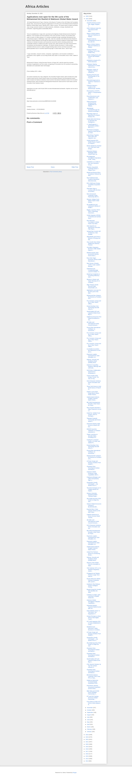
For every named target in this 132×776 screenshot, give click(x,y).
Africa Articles (37, 6)
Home (53, 167)
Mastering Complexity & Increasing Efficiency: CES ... (93, 275)
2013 (87, 761)
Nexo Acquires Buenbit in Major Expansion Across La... (94, 409)
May (88, 722)
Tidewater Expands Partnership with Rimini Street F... (94, 420)
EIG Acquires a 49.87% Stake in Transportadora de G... (94, 92)
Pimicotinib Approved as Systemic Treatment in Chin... (93, 81)
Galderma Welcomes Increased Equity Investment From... (92, 682)
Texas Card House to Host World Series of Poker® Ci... (94, 388)
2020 (87, 744)
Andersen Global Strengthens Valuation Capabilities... (93, 601)
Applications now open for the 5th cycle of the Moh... (94, 291)
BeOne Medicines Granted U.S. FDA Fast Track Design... (94, 147)
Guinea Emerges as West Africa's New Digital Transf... (94, 617)
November (90, 707)
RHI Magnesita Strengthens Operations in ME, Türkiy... (94, 158)
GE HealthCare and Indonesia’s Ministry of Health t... (93, 206)
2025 (87, 18)
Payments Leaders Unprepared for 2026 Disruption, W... (93, 356)
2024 (87, 734)
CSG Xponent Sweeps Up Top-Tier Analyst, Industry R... (94, 666)
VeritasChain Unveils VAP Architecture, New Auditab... (94, 233)
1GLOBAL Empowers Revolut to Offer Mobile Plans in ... (94, 249)
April (88, 724)
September (90, 712)
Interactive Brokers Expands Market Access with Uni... (94, 607)
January (89, 731)
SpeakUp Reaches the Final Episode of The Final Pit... (93, 76)
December (90, 20)
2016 (87, 753)
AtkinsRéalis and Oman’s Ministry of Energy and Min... (93, 238)
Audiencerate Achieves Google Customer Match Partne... (93, 398)
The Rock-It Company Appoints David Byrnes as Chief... (93, 131)
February (89, 729)
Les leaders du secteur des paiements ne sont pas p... (93, 350)
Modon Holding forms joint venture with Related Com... (94, 56)
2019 (87, 746)
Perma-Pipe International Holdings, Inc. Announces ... (93, 329)
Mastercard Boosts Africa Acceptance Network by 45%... (94, 174)
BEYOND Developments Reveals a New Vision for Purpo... (93, 404)
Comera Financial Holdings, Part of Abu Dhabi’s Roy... (93, 51)
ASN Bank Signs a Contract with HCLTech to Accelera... (93, 190)
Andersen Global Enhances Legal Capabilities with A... (93, 473)
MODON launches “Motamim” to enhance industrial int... (93, 430)
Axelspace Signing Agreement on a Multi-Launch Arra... (93, 65)
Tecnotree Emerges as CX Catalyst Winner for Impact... (94, 489)
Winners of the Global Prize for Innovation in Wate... (93, 564)
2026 (87, 16)
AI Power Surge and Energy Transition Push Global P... (94, 462)
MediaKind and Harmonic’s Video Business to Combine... (94, 628)
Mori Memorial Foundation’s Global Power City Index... (93, 222)
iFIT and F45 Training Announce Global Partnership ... (92, 698)
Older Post (75, 167)
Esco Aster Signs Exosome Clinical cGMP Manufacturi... (94, 259)
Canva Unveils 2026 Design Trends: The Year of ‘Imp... (93, 377)
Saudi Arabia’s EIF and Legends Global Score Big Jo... (93, 313)
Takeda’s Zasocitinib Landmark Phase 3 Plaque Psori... (92, 168)
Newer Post (30, 167)
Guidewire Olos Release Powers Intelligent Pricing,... (93, 585)
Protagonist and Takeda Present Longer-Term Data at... (93, 575)
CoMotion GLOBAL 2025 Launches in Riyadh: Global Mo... (93, 596)
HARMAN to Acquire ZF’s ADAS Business (94, 61)
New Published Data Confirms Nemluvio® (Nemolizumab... (93, 179)
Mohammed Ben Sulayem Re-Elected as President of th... (94, 297)
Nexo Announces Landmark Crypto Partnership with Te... (93, 195)
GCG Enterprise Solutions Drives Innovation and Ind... (94, 382)
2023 (87, 737)
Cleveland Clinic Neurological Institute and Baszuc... (93, 468)
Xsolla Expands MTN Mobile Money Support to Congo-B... (93, 142)
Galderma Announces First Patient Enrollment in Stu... (94, 318)
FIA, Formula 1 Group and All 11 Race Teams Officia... (94, 302)
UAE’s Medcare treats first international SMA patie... (94, 29)
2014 (87, 758)
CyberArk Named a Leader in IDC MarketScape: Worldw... (94, 87)
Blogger (75, 772)
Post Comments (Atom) (56, 171)
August (89, 715)
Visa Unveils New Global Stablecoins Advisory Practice (93, 243)
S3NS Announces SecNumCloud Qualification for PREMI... (92, 104)
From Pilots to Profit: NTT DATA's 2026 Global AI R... (94, 703)
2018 (87, 749)
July (88, 717)
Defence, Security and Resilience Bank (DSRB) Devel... (93, 361)
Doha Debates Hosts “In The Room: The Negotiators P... (93, 612)
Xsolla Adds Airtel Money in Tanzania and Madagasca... (93, 120)
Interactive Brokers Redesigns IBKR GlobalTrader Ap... (92, 152)
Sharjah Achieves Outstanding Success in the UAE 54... (94, 40)
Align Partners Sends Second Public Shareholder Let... (92, 286)
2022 (87, 739)
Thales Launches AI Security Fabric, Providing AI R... (92, 436)
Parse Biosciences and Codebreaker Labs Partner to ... (93, 98)
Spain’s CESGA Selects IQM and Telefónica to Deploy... (93, 35)
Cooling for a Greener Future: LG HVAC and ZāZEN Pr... (93, 441)
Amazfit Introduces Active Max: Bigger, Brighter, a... (93, 24)
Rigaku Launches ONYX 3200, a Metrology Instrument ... (93, 211)
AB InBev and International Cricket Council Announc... (93, 323)
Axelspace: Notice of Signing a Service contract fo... (92, 71)
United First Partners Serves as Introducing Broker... (93, 553)
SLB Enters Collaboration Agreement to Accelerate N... (93, 372)
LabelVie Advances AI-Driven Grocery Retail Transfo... (93, 516)
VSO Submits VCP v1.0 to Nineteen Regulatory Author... (94, 569)
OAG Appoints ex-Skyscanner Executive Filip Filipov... (93, 227)
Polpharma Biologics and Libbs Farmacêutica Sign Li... (93, 478)
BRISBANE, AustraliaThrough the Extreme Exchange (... (93, 110)
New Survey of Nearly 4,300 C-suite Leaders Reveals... (93, 265)
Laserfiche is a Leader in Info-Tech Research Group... (93, 163)
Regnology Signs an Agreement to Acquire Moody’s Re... (93, 115)
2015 (87, 756)
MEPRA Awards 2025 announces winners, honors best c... (93, 254)
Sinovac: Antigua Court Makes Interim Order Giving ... (93, 201)
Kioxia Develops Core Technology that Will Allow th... (93, 307)
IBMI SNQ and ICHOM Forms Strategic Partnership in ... (93, 692)
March (89, 727)
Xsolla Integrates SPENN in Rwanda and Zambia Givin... (94, 217)
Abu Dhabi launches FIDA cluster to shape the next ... (94, 500)
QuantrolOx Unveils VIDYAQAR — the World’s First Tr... (92, 484)
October (89, 710)
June (88, 719)
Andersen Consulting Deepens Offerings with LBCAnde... (94, 366)
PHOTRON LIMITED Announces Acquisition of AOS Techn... (93, 687)
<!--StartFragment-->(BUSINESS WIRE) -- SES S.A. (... (93, 126)
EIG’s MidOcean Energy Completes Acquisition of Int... (93, 185)
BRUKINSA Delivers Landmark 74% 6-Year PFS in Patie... (93, 676)
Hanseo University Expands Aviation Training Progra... (92, 495)
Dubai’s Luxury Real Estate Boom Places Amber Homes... (93, 393)
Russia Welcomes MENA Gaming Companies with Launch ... (93, 580)
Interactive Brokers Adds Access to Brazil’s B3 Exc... (93, 425)
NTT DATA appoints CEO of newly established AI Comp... (93, 623)
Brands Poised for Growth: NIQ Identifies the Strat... (94, 591)
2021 (87, 741)
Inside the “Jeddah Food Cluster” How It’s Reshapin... (93, 414)
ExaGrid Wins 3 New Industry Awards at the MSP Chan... (93, 511)
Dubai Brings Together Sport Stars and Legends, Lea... (93, 136)
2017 (87, 751)
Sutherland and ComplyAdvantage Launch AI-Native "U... (93, 270)
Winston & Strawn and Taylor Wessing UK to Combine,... (93, 281)
